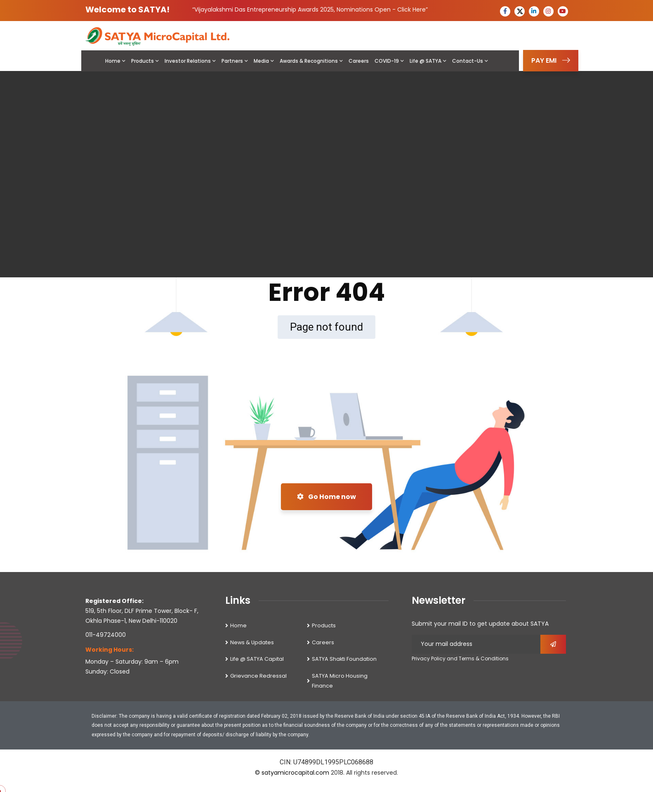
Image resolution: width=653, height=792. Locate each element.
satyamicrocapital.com (295, 772)
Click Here (411, 9)
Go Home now (326, 496)
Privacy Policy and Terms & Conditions (460, 658)
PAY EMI (550, 60)
